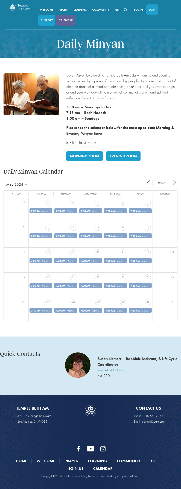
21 (73, 277)
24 (147, 277)
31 (147, 302)
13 (48, 252)
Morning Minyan (50, 211)
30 (73, 202)
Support (47, 20)
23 (122, 277)
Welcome (46, 10)
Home (21, 460)
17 (147, 252)
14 (73, 252)
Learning (80, 10)
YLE (116, 10)
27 (48, 302)
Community (100, 10)
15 (98, 252)
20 (48, 277)
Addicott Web (131, 476)
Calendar (66, 20)
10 (147, 227)
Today (161, 183)
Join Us (76, 468)
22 (98, 277)
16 (123, 252)
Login (138, 10)
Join (152, 10)
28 (73, 302)
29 (48, 202)
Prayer (63, 10)
